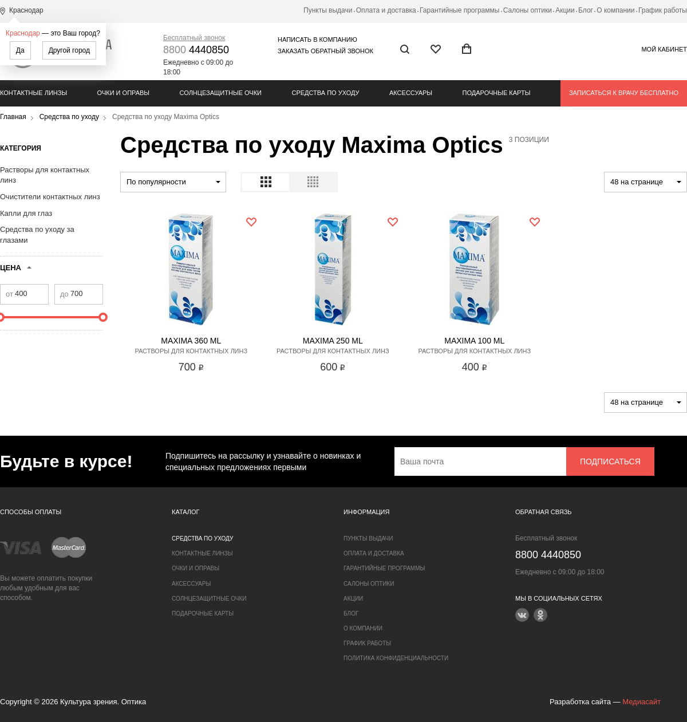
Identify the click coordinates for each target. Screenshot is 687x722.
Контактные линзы (33, 92)
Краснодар (23, 33)
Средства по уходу (325, 92)
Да (20, 50)
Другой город (69, 50)
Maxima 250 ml (333, 340)
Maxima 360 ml (191, 340)
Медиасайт (641, 701)
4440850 (196, 50)
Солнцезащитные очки (221, 92)
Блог (585, 10)
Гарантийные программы (459, 10)
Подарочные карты (497, 92)
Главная (13, 117)
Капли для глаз (26, 213)
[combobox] (173, 182)
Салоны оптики (527, 10)
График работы (662, 10)
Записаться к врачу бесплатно (623, 92)
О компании (615, 10)
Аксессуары (410, 92)
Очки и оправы (123, 92)
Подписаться (610, 461)
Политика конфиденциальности (396, 658)
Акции (565, 10)
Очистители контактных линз (50, 196)
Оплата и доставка (386, 10)
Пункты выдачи (327, 10)
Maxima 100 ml (474, 340)
